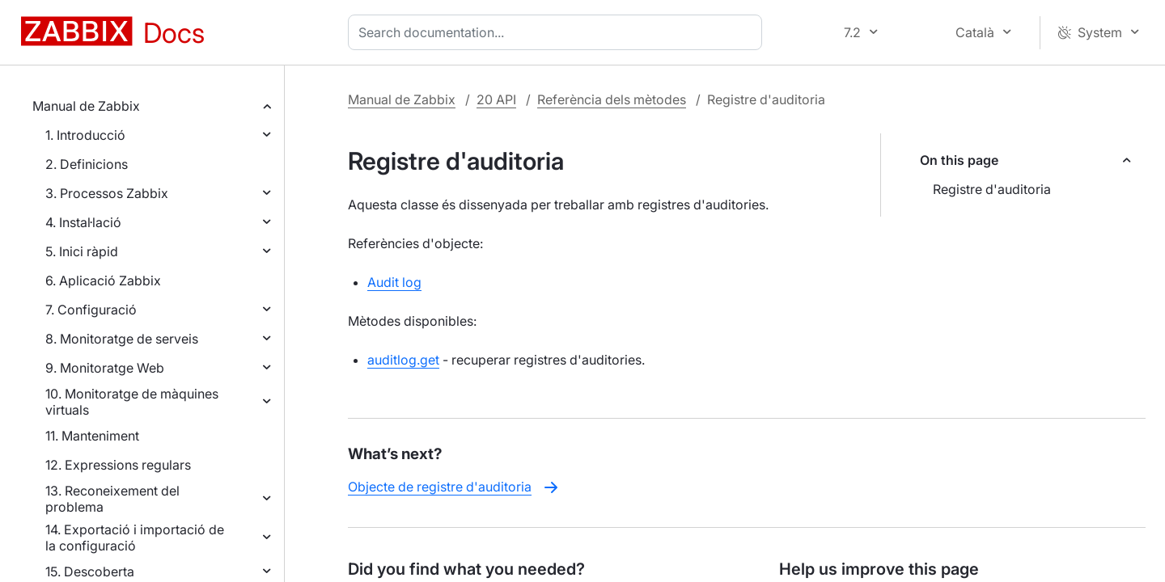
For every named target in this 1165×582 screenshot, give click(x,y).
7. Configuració (91, 310)
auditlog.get (403, 360)
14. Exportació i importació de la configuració (134, 537)
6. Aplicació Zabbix (103, 280)
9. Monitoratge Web (104, 368)
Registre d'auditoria (992, 189)
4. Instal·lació (83, 222)
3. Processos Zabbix (106, 193)
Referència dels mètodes (611, 99)
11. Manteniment (92, 436)
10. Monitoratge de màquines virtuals (131, 402)
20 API (496, 99)
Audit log (394, 282)
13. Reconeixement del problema (112, 499)
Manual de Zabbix (86, 106)
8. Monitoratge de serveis (121, 339)
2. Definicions (86, 164)
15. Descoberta (89, 571)
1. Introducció (85, 135)
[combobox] (558, 32)
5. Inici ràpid (81, 251)
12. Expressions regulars (118, 465)
